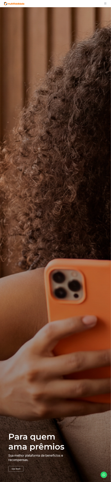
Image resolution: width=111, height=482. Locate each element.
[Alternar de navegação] (104, 3)
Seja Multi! (16, 469)
